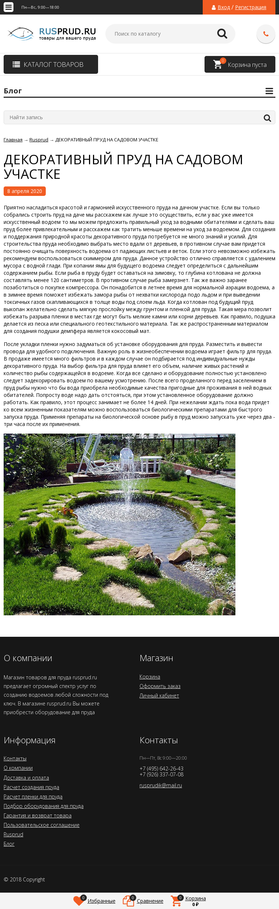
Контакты (15, 758)
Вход (224, 7)
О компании (18, 767)
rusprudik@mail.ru (161, 785)
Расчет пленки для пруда (33, 796)
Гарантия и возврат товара (38, 815)
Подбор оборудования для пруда (44, 806)
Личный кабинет (159, 695)
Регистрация (250, 7)
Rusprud (13, 834)
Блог (9, 843)
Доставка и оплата (26, 777)
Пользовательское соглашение (42, 824)
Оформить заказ (160, 686)
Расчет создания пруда (31, 787)
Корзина (150, 676)
